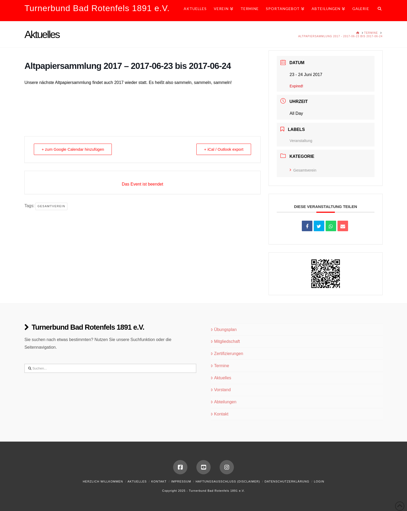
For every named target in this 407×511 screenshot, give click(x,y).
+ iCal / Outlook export (223, 149)
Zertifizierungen (227, 353)
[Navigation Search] (378, 10)
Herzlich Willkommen (103, 481)
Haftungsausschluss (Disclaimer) (228, 481)
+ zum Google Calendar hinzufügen (72, 149)
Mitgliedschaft (225, 341)
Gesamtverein (51, 206)
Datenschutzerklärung (287, 481)
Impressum (181, 481)
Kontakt (219, 414)
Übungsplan (224, 329)
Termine (220, 365)
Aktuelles (221, 378)
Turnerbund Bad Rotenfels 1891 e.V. (97, 8)
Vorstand (221, 389)
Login (319, 481)
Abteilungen (223, 402)
